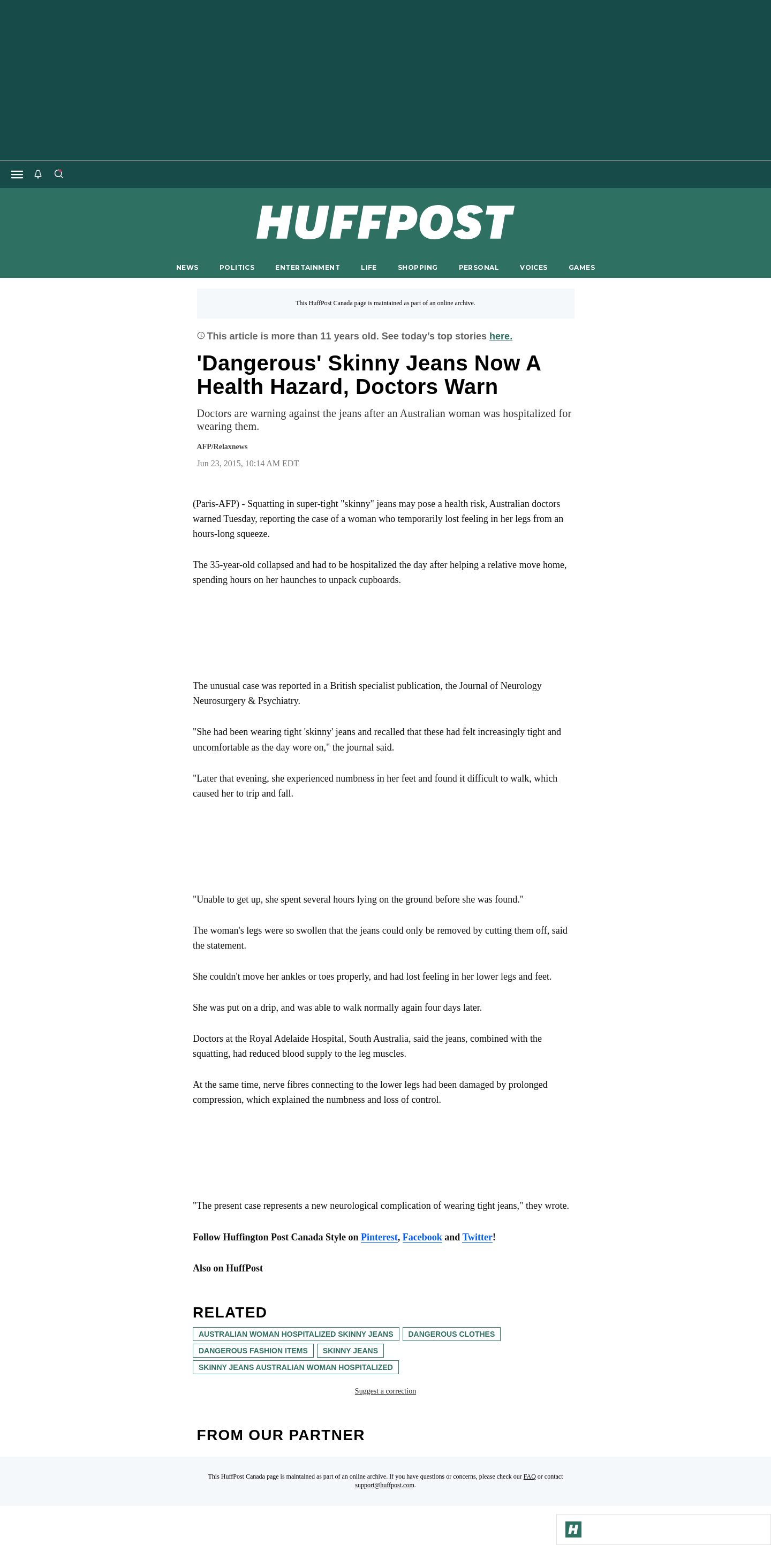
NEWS (187, 267)
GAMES (582, 267)
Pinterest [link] (379, 1237)
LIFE (369, 267)
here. (500, 336)
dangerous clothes (452, 1334)
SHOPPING (417, 267)
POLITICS (237, 267)
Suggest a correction (385, 1391)
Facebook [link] (422, 1237)
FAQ (530, 1476)
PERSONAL (479, 267)
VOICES (534, 267)
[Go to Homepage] (573, 1529)
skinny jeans (350, 1350)
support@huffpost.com (384, 1485)
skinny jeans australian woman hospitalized (296, 1367)
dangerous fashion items (253, 1350)
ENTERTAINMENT (307, 267)
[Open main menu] (17, 174)
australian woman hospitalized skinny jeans (296, 1334)
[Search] (58, 174)
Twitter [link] (477, 1237)
